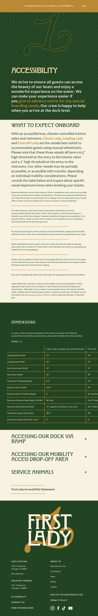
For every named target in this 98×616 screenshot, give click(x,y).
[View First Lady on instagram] (52, 608)
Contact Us (18, 602)
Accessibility (18, 597)
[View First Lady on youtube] (70, 608)
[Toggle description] (49, 489)
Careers (53, 587)
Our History (55, 571)
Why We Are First (58, 566)
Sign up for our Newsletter (66, 595)
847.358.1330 (17, 574)
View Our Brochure (22, 608)
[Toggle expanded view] (49, 439)
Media (53, 582)
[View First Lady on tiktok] (63, 608)
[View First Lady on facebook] (58, 608)
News (52, 577)
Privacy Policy (58, 600)
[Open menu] (84, 6)
